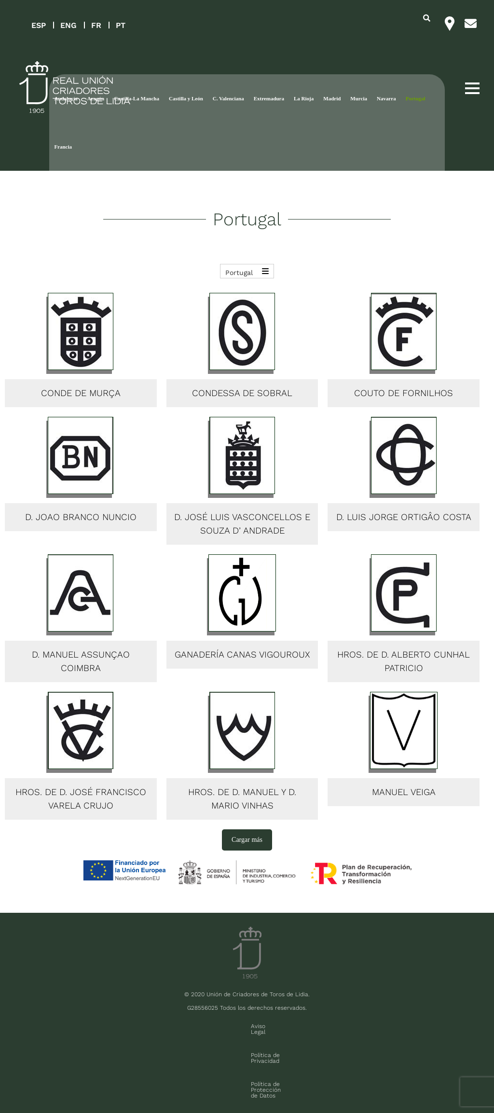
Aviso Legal (119, 1026)
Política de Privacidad (172, 1026)
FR (96, 25)
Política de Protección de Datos (253, 1026)
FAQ (74, 1082)
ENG (68, 25)
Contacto (377, 1026)
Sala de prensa (40, 1082)
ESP (38, 25)
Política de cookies (331, 1026)
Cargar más (247, 839)
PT (120, 25)
